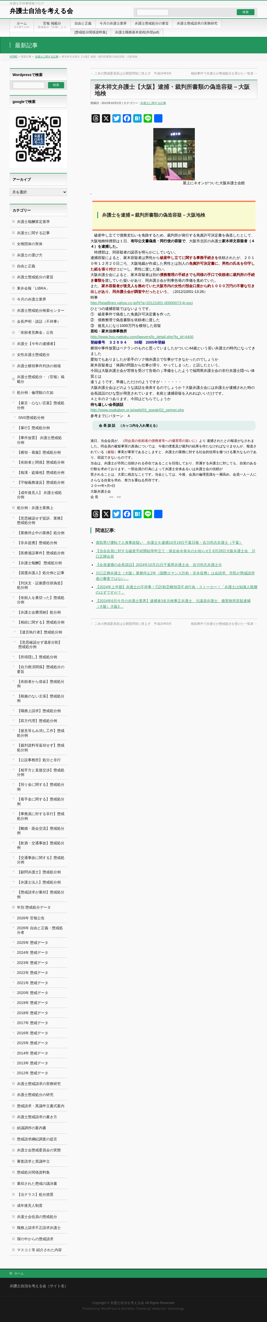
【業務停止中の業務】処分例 (40, 533)
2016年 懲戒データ (32, 1033)
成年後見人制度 (30, 1205)
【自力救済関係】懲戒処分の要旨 (40, 669)
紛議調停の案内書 (31, 1128)
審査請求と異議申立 (33, 1161)
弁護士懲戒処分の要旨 (35, 277)
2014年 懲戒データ (32, 1053)
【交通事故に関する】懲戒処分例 (40, 860)
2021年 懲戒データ (32, 983)
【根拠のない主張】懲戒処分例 (40, 698)
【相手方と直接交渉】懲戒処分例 (40, 772)
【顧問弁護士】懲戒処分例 (39, 872)
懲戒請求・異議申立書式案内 (40, 1106)
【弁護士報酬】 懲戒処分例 (39, 563)
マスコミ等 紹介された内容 (39, 1250)
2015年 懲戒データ (32, 1043)
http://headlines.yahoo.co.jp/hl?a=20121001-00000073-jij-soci (141, 303)
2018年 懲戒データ (32, 1013)
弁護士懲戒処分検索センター (40, 310)
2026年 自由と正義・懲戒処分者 (40, 930)
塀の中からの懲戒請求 (35, 1239)
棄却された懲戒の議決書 (37, 1183)
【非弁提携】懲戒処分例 (37, 543)
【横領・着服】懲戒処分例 (39, 452)
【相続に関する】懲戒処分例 (40, 622)
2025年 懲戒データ (32, 942)
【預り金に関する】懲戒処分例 (40, 786)
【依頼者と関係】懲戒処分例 (40, 462)
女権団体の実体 (30, 244)
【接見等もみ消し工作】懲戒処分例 (40, 733)
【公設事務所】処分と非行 (39, 760)
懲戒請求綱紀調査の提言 (37, 1139)
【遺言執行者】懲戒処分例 (40, 632)
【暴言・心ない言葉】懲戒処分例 (40, 405)
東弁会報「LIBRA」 (33, 288)
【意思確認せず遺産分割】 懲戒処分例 (40, 644)
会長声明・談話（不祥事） (39, 321)
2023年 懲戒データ (32, 963)
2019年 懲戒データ (32, 1003)
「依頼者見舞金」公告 (35, 332)
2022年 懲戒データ (32, 973)
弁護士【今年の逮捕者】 (37, 344)
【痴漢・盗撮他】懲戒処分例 (40, 472)
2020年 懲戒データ (32, 993)
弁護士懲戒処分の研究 (35, 1095)
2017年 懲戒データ (32, 1023)
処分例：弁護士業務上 (35, 508)
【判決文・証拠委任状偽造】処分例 (40, 585)
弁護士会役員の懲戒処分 (37, 1217)
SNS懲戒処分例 (31, 417)
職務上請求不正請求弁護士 (39, 1228)
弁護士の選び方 (30, 255)
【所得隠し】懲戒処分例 (37, 657)
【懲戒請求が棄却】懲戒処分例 (40, 894)
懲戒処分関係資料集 (33, 1172)
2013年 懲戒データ (32, 1063)
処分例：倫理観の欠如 (35, 392)
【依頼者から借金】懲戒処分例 (40, 683)
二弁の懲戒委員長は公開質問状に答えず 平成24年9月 (131, 73)
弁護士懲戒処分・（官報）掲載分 (40, 379)
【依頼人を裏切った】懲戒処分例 (40, 600)
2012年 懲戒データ (32, 1073)
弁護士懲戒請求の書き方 (37, 1117)
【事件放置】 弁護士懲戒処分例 (39, 440)
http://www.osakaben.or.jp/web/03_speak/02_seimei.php (137, 410)
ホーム (19, 1273)
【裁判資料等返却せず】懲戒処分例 (40, 747)
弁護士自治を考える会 (41, 10)
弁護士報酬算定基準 (33, 222)
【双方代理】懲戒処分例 (37, 721)
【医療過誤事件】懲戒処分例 (40, 553)
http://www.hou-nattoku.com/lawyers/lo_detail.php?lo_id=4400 (141, 337)
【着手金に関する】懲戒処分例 (40, 801)
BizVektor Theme (133, 1309)
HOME (13, 56)
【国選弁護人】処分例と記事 (40, 573)
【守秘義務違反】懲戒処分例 (40, 482)
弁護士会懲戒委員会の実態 (39, 1150)
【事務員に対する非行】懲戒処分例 (40, 816)
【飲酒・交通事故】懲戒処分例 (40, 845)
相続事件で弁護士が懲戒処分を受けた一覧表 (224, 73)
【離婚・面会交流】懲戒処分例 (40, 830)
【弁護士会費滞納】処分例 (39, 612)
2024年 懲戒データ (32, 952)
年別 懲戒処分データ (34, 907)
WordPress (109, 1309)
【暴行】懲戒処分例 (33, 428)
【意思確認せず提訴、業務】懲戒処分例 (40, 520)
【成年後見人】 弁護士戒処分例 (39, 494)
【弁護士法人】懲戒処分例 (39, 882)
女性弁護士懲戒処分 (33, 355)
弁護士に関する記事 (46, 56)
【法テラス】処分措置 (35, 1194)
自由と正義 (26, 266)
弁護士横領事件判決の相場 (39, 366)
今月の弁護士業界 (31, 299)
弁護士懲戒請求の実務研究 (39, 1084)
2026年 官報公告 (31, 918)
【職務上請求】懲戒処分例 (39, 711)
